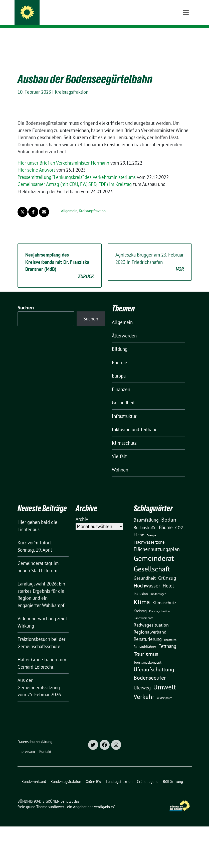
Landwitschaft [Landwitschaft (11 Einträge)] (143, 610)
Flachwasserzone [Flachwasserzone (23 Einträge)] (149, 534)
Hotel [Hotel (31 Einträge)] (168, 578)
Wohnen (120, 462)
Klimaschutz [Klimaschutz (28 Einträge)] (164, 595)
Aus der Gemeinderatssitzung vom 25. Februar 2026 (39, 679)
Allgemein (69, 203)
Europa (119, 368)
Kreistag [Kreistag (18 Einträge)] (140, 603)
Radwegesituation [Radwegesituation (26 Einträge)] (151, 617)
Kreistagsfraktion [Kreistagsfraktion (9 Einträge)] (159, 603)
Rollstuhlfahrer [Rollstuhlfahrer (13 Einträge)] (145, 639)
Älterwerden (124, 328)
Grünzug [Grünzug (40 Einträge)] (167, 570)
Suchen (26, 299)
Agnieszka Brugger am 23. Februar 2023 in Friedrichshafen (149, 254)
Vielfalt (119, 448)
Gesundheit (123, 395)
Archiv (82, 511)
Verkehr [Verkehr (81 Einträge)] (144, 689)
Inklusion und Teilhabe (134, 422)
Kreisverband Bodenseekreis (68, 18)
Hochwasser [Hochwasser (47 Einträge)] (147, 577)
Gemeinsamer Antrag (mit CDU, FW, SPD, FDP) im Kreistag (75, 176)
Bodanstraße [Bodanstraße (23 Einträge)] (145, 520)
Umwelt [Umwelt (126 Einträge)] (164, 679)
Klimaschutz (124, 435)
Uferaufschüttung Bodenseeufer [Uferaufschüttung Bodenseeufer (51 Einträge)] (154, 665)
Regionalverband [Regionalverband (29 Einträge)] (150, 624)
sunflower (56, 799)
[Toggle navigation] (186, 36)
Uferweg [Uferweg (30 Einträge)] (142, 680)
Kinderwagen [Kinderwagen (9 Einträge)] (158, 586)
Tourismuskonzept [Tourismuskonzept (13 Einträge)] (147, 654)
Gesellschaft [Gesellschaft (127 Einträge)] (152, 561)
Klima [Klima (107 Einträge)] (142, 594)
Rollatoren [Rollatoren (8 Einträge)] (170, 632)
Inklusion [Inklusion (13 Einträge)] (141, 586)
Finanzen (121, 382)
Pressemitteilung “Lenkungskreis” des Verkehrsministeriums (77, 169)
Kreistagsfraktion (71, 84)
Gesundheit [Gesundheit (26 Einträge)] (145, 570)
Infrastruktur (124, 408)
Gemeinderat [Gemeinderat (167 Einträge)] (154, 550)
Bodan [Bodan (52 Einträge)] (168, 511)
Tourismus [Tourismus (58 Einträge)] (146, 646)
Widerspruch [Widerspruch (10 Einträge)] (164, 690)
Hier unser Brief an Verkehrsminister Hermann (63, 155)
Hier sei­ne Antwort (36, 162)
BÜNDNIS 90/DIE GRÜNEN (66, 10)
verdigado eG (104, 799)
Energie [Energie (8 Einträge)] (151, 527)
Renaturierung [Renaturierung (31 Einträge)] (148, 631)
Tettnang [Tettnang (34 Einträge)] (167, 638)
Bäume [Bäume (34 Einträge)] (166, 519)
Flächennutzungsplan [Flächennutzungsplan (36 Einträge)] (157, 541)
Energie (119, 355)
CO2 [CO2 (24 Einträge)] (179, 520)
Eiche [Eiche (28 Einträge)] (139, 527)
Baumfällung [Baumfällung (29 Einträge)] (146, 512)
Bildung (119, 341)
